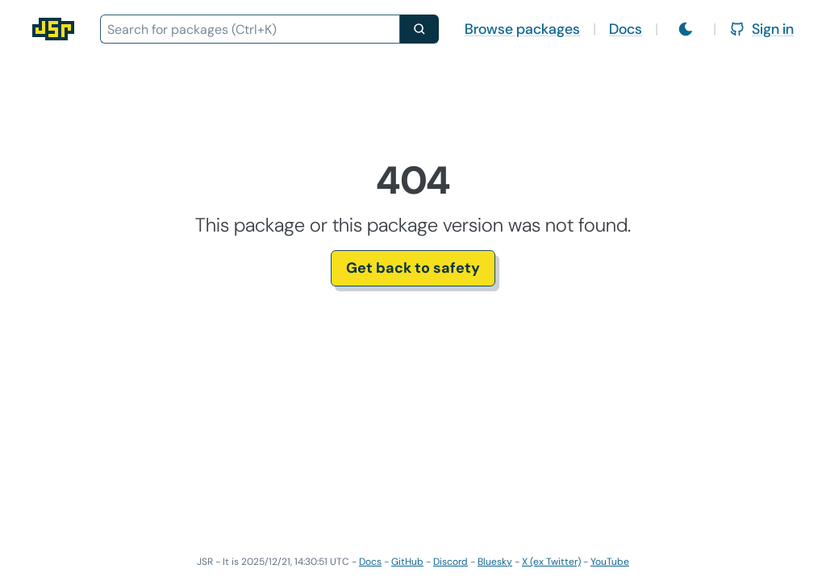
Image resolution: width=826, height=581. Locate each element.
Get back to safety (413, 268)
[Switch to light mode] (685, 29)
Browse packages (522, 29)
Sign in (761, 29)
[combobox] (250, 29)
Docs (625, 29)
